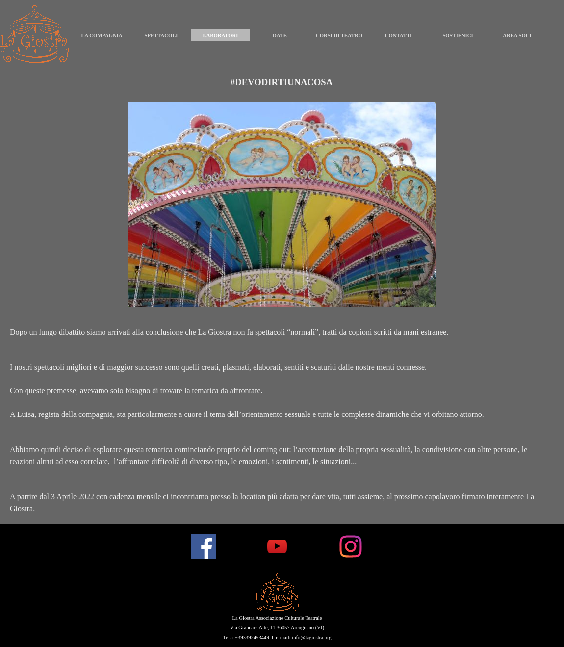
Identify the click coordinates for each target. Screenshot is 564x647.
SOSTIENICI (457, 35)
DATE (280, 35)
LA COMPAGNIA (101, 35)
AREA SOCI (517, 35)
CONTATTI (398, 35)
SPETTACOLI (161, 35)
